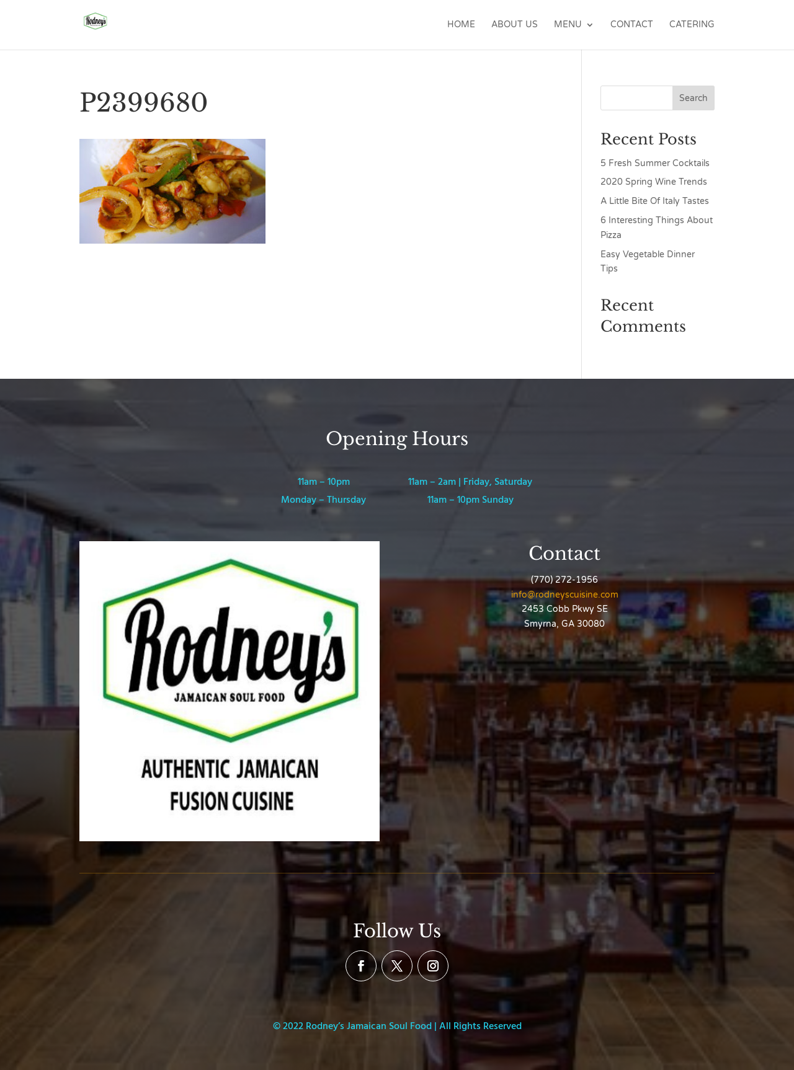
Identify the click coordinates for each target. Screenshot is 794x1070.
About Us (514, 25)
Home (461, 25)
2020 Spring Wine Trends (653, 182)
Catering (692, 25)
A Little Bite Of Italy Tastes (654, 201)
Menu (568, 25)
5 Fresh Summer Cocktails (655, 163)
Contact (631, 25)
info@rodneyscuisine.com (564, 595)
